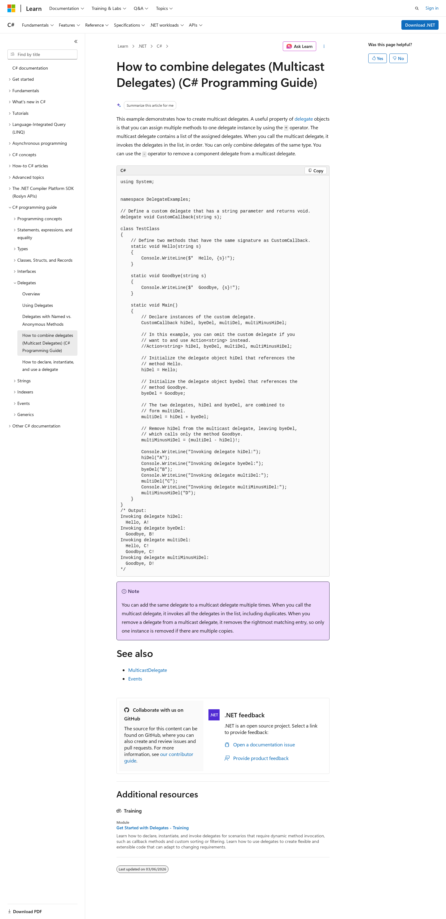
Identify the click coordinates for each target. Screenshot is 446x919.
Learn (123, 46)
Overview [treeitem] (31, 294)
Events (135, 678)
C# (159, 46)
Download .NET (420, 25)
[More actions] (324, 46)
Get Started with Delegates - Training (152, 828)
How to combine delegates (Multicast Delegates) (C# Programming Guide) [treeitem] (47, 342)
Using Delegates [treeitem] (37, 305)
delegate (304, 118)
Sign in (432, 8)
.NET (142, 46)
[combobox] (42, 54)
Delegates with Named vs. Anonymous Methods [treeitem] (46, 320)
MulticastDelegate (147, 670)
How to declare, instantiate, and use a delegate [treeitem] (48, 365)
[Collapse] (75, 41)
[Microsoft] (11, 8)
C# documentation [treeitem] (30, 68)
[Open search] (417, 8)
